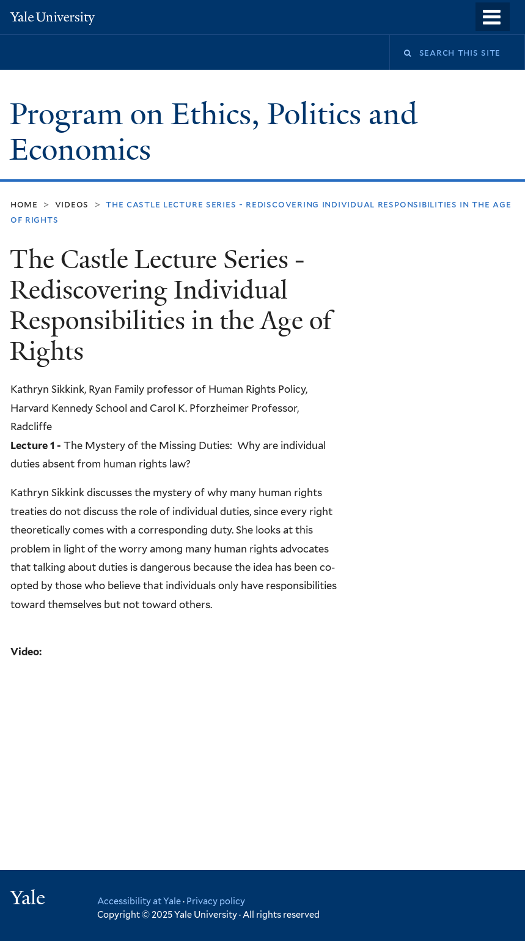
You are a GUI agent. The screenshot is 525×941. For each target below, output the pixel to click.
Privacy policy (215, 901)
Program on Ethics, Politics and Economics (213, 132)
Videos (72, 204)
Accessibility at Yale (139, 901)
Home (24, 204)
